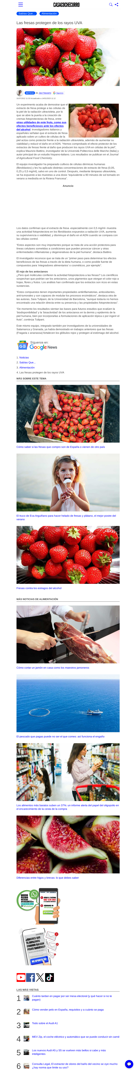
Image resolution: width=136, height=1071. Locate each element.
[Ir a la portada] (66, 5)
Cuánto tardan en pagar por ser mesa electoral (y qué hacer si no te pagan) (67, 997)
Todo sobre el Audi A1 (40, 1025)
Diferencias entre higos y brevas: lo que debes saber (68, 847)
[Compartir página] (116, 5)
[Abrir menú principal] (21, 5)
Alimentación (49, 13)
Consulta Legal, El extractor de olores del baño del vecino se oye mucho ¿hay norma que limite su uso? (70, 1065)
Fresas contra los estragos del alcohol (68, 558)
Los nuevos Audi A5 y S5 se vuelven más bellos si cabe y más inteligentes (64, 1052)
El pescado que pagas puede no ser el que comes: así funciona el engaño (68, 706)
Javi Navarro (45, 93)
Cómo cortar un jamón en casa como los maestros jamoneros (68, 637)
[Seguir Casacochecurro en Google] (58, 93)
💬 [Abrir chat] (129, 1064)
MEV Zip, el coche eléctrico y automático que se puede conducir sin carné (71, 1038)
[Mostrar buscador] (110, 5)
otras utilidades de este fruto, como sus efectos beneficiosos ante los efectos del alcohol (41, 126)
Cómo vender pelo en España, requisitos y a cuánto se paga (63, 1011)
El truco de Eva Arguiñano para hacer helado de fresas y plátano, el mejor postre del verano (68, 487)
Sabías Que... (27, 13)
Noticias (24, 357)
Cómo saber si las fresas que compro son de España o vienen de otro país (68, 417)
